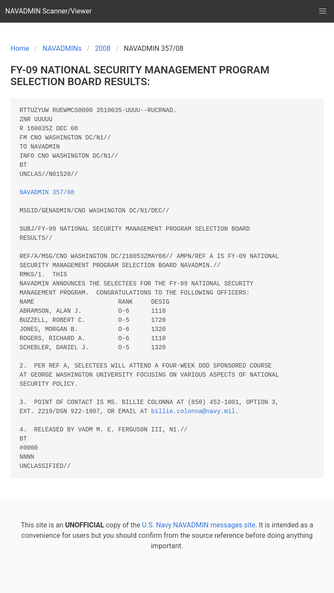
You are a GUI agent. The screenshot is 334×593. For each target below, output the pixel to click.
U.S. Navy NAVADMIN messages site (198, 525)
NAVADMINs (62, 48)
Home (19, 48)
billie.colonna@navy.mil (193, 411)
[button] (322, 11)
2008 (102, 48)
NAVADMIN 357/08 (47, 193)
